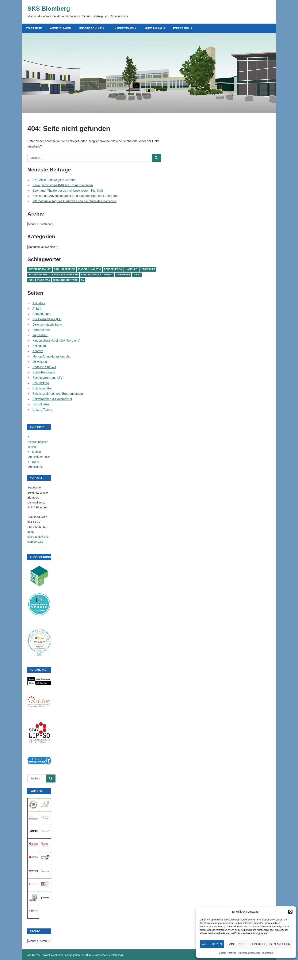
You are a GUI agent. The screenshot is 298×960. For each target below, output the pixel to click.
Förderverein (41, 329)
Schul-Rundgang (43, 372)
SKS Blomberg (48, 8)
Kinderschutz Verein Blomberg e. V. (56, 340)
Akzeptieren (212, 944)
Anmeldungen (60, 28)
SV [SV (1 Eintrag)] (82, 280)
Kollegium (39, 345)
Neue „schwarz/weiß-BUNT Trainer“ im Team (62, 185)
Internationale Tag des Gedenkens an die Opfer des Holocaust (74, 201)
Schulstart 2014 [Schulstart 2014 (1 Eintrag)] (39, 280)
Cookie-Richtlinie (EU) (47, 319)
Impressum (267, 953)
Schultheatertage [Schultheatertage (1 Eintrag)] (65, 280)
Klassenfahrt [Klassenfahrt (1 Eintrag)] (38, 274)
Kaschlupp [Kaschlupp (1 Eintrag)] (148, 269)
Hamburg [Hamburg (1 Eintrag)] (132, 269)
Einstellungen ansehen (271, 944)
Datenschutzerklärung (249, 953)
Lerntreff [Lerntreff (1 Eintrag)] (123, 274)
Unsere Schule (90, 28)
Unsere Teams (123, 28)
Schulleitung (40, 383)
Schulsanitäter (42, 388)
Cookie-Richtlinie (227, 953)
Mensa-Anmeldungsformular (51, 356)
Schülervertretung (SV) (47, 377)
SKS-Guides (40, 404)
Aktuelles (38, 303)
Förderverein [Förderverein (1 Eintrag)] (113, 269)
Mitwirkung (153, 28)
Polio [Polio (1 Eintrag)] (136, 274)
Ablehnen (237, 944)
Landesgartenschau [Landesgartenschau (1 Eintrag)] (64, 274)
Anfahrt (37, 308)
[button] (290, 912)
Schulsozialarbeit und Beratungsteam (57, 393)
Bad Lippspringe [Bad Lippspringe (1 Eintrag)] (64, 269)
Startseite (34, 28)
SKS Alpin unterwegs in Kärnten (54, 180)
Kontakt (37, 351)
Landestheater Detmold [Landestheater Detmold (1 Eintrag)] (97, 274)
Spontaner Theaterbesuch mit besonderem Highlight (67, 190)
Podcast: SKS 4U (44, 367)
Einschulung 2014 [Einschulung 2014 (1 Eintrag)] (89, 269)
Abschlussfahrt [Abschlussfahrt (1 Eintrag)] (40, 269)
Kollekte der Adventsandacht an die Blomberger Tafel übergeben (75, 195)
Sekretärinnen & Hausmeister (52, 399)
